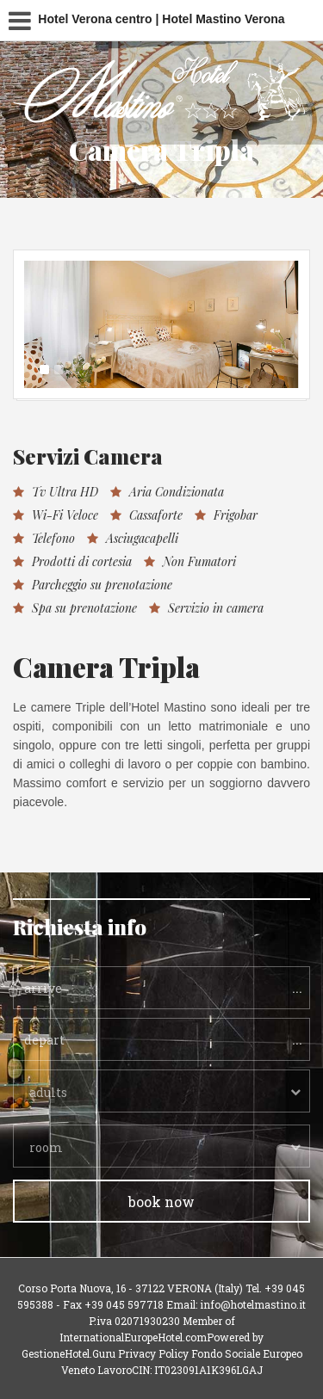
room (46, 1147)
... (297, 987)
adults (48, 1092)
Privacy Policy (153, 1353)
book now (161, 1202)
